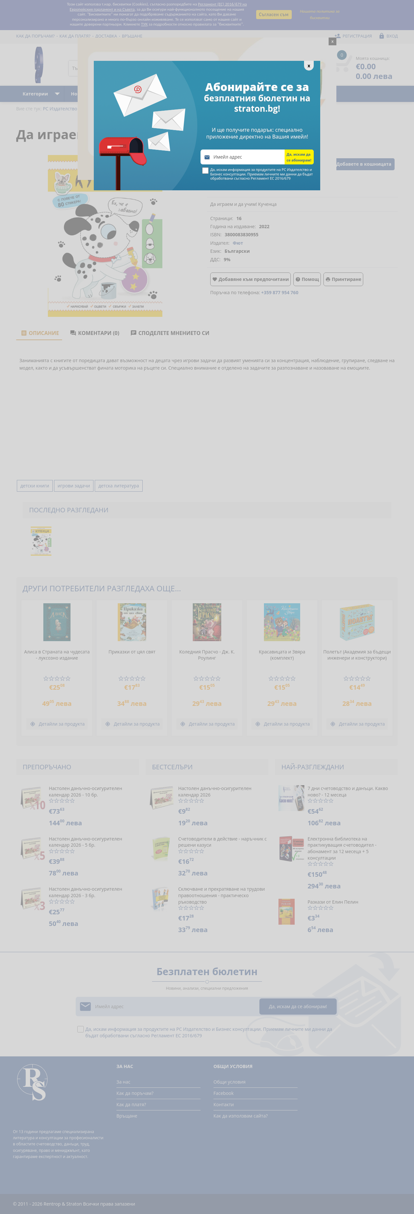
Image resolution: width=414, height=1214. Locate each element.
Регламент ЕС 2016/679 (270, 178)
